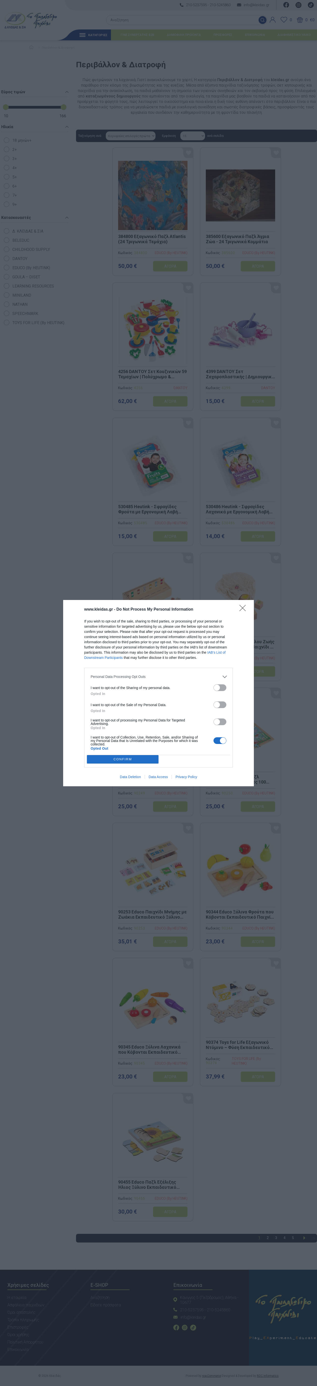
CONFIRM (122, 759)
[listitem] (158, 676)
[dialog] (158, 693)
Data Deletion (130, 777)
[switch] (219, 687)
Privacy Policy (186, 777)
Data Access (158, 777)
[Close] (244, 609)
